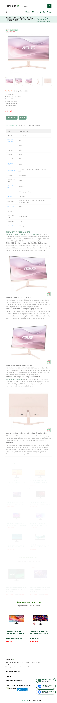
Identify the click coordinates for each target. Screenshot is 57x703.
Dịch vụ (35, 12)
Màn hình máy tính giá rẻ (14, 383)
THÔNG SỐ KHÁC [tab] (35, 130)
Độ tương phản (10, 168)
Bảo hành (10, 230)
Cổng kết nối (11, 174)
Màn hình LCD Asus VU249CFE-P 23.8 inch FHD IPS (22, 238)
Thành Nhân (24, 700)
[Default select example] (41, 6)
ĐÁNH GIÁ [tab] (22, 130)
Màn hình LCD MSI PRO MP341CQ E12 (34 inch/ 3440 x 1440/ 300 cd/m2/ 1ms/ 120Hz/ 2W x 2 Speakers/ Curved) (15, 643)
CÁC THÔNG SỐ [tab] (11, 130)
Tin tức (27, 12)
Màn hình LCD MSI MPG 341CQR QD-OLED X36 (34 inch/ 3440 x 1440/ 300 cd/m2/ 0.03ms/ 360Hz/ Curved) (40, 643)
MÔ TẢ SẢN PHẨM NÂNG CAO (18, 236)
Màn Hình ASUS (45, 21)
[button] (23, 122)
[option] (28, 56)
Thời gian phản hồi (10, 144)
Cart (49, 12)
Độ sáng (9, 200)
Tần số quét (10, 211)
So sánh (22, 122)
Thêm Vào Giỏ (12, 122)
